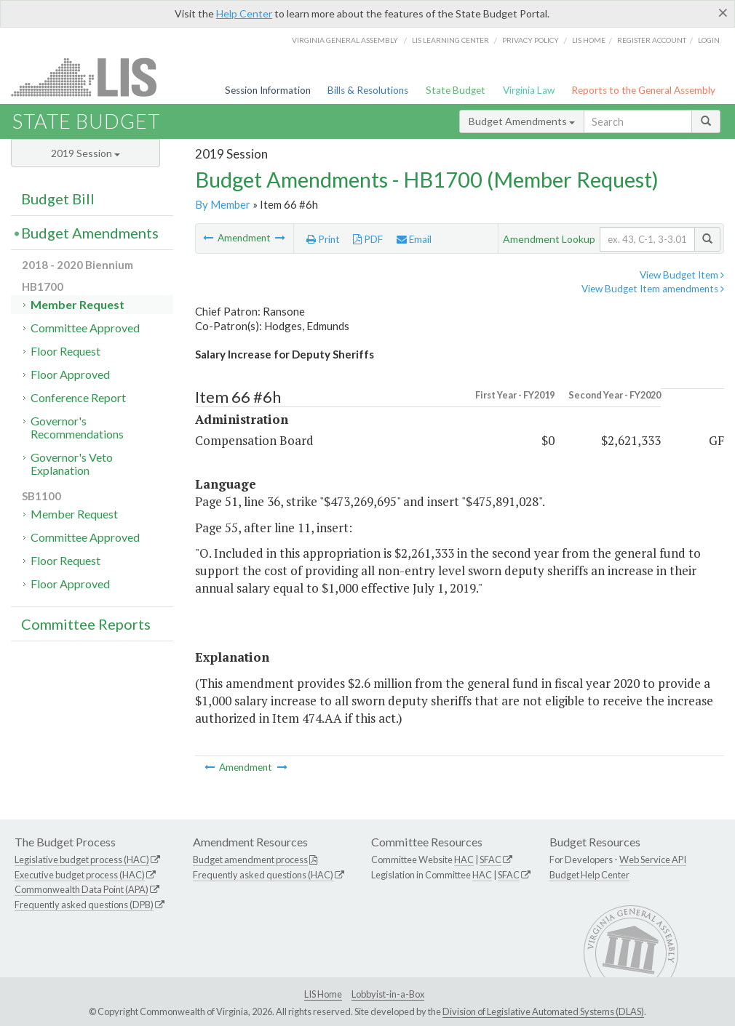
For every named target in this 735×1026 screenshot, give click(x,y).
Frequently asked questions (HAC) (263, 875)
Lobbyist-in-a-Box (387, 994)
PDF (368, 239)
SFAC (490, 859)
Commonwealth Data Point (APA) (81, 889)
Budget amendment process (250, 859)
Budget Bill (58, 198)
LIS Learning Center (450, 40)
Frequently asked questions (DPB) (84, 904)
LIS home (588, 40)
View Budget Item (682, 275)
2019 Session (85, 153)
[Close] (723, 12)
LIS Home (323, 994)
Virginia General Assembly (345, 40)
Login (709, 40)
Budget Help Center (589, 875)
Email (414, 239)
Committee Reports (86, 624)
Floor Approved (70, 374)
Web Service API (652, 859)
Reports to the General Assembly (643, 90)
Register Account (651, 40)
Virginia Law (529, 90)
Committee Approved (85, 327)
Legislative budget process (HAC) (82, 859)
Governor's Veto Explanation (72, 463)
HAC (464, 859)
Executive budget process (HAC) (80, 875)
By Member (222, 204)
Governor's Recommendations (77, 427)
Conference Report (78, 397)
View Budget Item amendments (652, 288)
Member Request (77, 304)
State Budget (455, 90)
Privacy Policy (530, 40)
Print (323, 239)
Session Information (268, 90)
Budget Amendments (522, 121)
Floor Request (65, 351)
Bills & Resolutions (367, 90)
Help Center (244, 13)
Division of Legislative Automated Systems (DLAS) (543, 1011)
